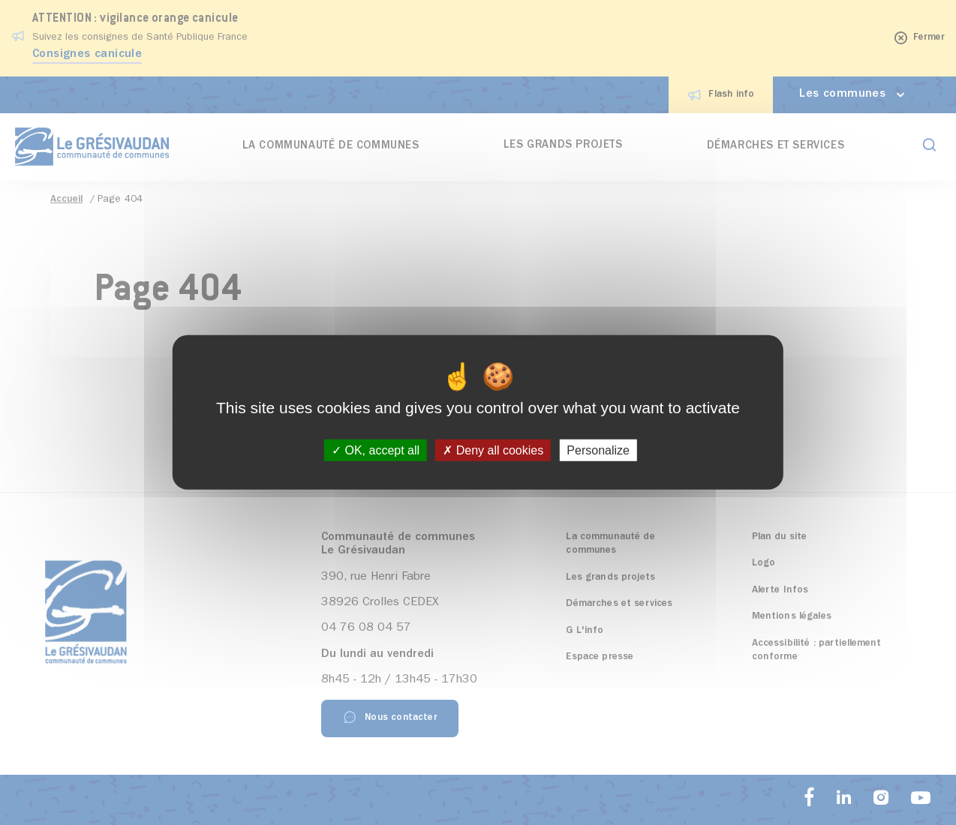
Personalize (598, 450)
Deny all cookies (493, 450)
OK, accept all (375, 450)
